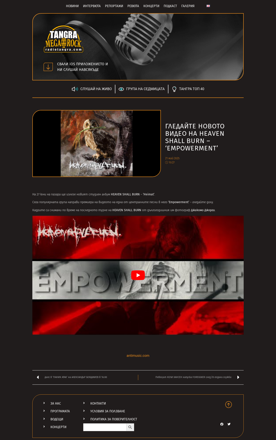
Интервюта (92, 6)
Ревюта (133, 6)
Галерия (187, 6)
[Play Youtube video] (138, 275)
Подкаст (170, 6)
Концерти (151, 6)
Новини (72, 6)
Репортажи (114, 6)
